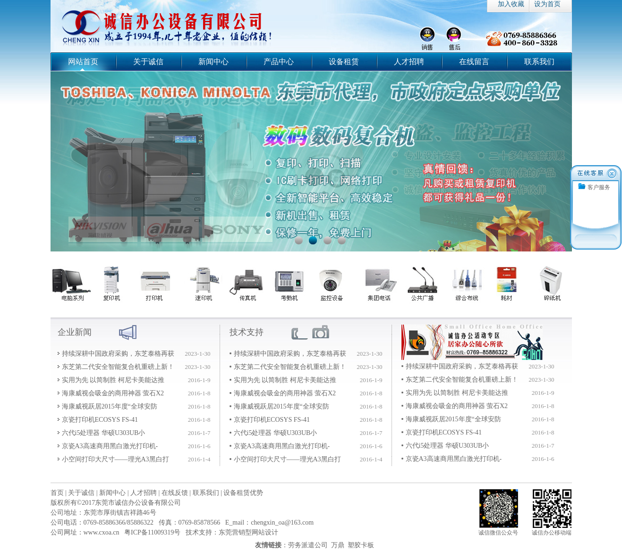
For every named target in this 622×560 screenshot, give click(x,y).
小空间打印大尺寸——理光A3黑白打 (115, 459)
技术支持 (247, 332)
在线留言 (474, 62)
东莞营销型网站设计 (248, 532)
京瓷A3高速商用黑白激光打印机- (110, 446)
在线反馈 (175, 492)
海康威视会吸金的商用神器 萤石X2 (113, 393)
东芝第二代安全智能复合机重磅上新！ (118, 366)
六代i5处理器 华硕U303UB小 (103, 432)
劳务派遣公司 (308, 545)
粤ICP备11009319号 (152, 532)
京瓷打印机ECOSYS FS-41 (100, 419)
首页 (57, 492)
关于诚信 (148, 62)
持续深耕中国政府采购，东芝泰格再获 (118, 353)
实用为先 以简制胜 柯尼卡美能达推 (113, 380)
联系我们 (539, 62)
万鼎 (337, 545)
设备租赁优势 (243, 492)
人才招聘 (409, 62)
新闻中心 (213, 62)
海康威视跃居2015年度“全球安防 (109, 406)
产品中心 (279, 62)
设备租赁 (344, 62)
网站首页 (83, 62)
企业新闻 (75, 332)
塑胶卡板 (361, 545)
